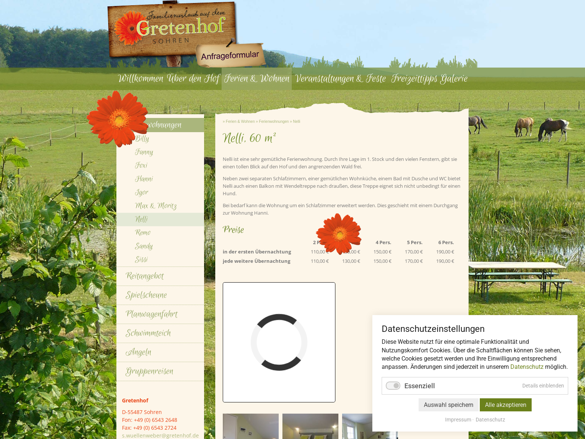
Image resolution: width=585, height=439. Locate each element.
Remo (143, 354)
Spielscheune (146, 417)
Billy (142, 260)
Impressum (458, 419)
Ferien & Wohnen (257, 78)
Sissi (141, 381)
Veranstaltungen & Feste (340, 78)
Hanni (144, 301)
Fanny (144, 274)
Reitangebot (145, 398)
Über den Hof (193, 78)
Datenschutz (527, 366)
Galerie (454, 78)
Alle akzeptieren (505, 404)
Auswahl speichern (448, 404)
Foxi (141, 287)
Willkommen (140, 78)
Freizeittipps (414, 78)
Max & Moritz (156, 328)
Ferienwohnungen (274, 243)
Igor (141, 314)
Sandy (144, 368)
